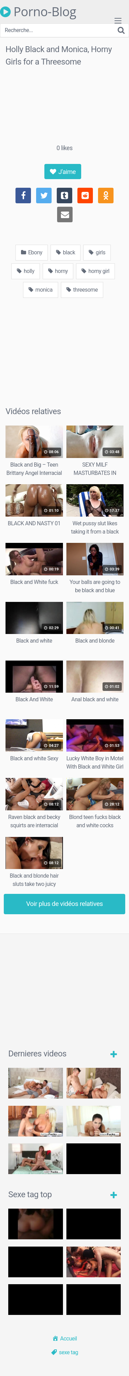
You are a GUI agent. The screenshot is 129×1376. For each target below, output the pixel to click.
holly (25, 271)
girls (97, 252)
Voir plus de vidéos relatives (64, 904)
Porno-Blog (38, 12)
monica (41, 289)
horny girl (95, 271)
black (65, 252)
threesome (82, 289)
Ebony (31, 252)
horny (58, 271)
